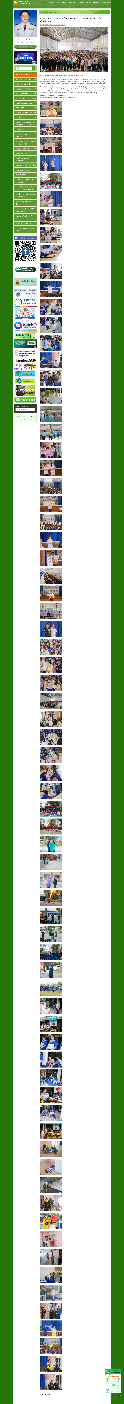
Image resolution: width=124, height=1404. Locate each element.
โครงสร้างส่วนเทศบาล (23, 93)
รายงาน (18, 117)
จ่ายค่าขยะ (81, 3)
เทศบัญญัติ (20, 107)
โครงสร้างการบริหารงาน (24, 89)
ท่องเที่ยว (88, 3)
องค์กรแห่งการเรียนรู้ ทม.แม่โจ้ (23, 135)
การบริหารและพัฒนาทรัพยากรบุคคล (23, 159)
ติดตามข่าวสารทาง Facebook (25, 238)
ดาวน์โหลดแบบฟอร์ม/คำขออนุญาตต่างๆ (25, 195)
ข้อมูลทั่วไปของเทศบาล (23, 79)
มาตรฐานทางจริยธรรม (23, 148)
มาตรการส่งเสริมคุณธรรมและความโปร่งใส (25, 142)
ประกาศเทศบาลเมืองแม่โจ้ (25, 98)
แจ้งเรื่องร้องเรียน (25, 46)
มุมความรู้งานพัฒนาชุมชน (24, 170)
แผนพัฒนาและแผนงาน (24, 103)
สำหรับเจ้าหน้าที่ (97, 3)
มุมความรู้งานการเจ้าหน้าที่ (25, 165)
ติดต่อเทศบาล (107, 3)
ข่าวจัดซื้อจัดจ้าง (72, 3)
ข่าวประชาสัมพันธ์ (61, 3)
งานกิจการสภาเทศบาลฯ (24, 112)
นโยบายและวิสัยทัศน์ (23, 84)
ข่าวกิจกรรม (51, 3)
